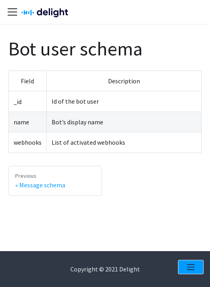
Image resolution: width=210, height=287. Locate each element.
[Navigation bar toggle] (12, 12)
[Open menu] (191, 267)
